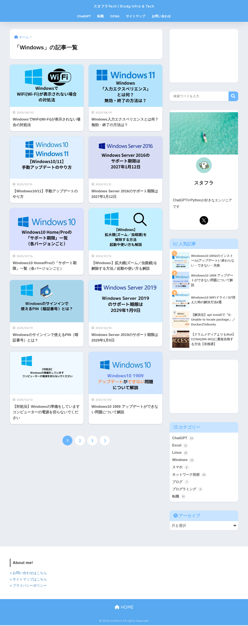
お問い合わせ (161, 16)
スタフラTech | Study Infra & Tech (123, 6)
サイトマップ (135, 16)
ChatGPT (84, 16)
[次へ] (105, 441)
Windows (183, 460)
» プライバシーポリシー (28, 586)
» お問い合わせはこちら (28, 574)
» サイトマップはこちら (28, 580)
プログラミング (188, 490)
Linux (180, 452)
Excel (180, 445)
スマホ (181, 467)
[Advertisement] (204, 55)
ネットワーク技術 (190, 475)
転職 (100, 16)
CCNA (114, 16)
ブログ (181, 482)
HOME (124, 608)
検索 (233, 96)
